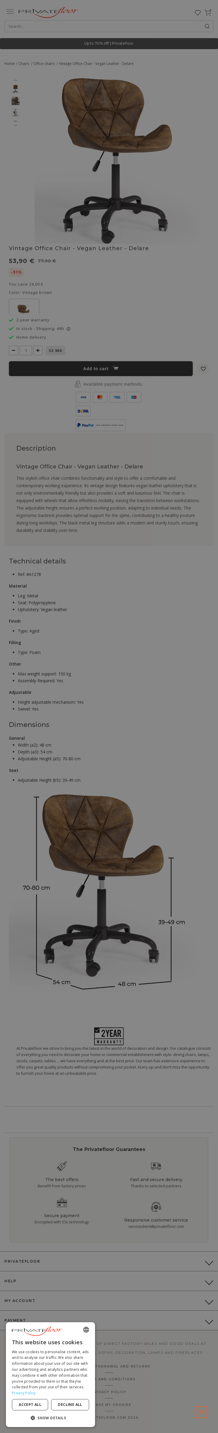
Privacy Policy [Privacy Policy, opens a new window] (24, 1392)
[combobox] (86, 1330)
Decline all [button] (70, 1404)
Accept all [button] (30, 1404)
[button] (50, 1417)
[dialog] (50, 1374)
